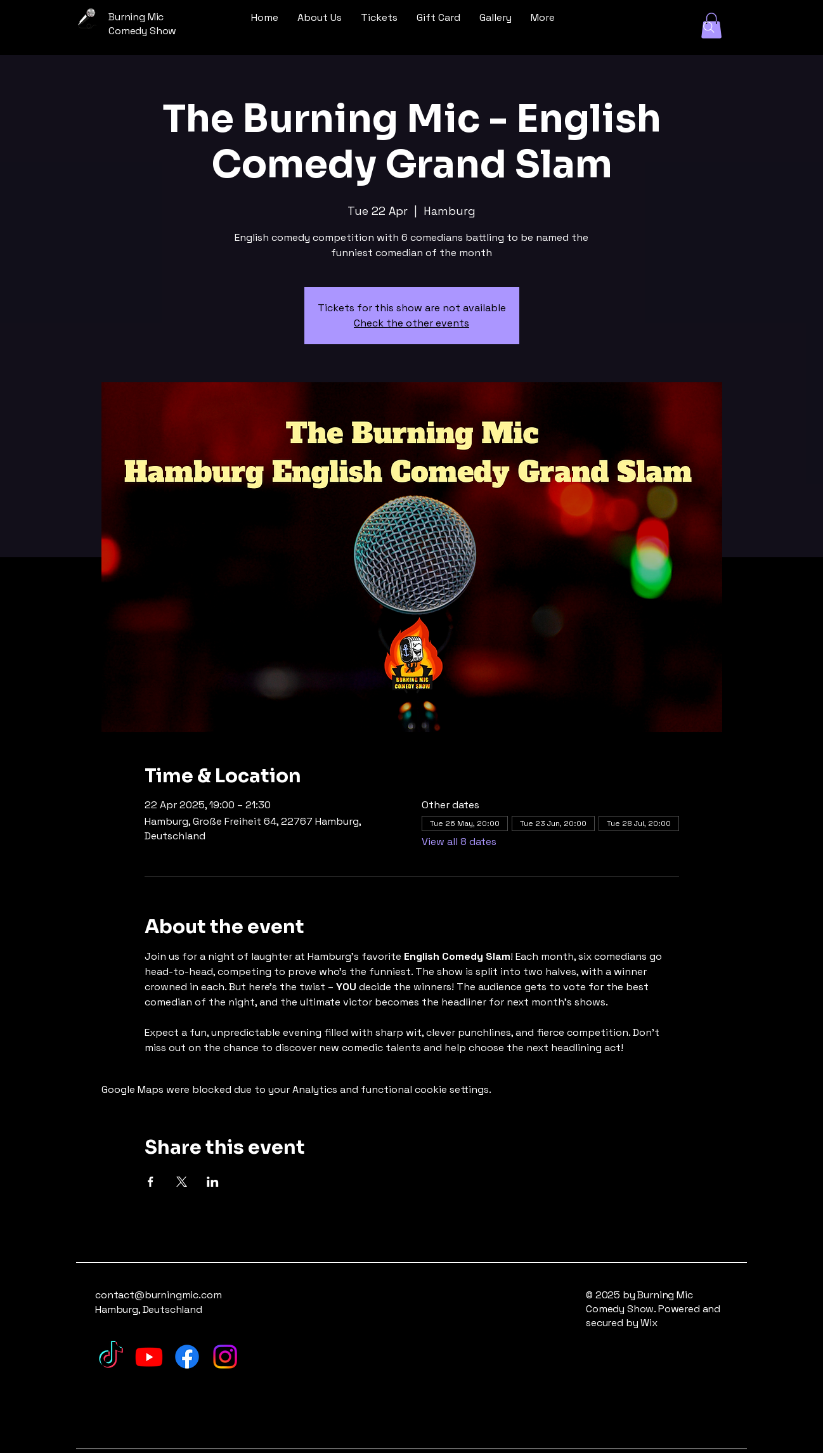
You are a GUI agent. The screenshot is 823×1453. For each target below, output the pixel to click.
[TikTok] (111, 1356)
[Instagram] (225, 1356)
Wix (649, 1322)
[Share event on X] (182, 1182)
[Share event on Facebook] (151, 1182)
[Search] (709, 27)
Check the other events (411, 323)
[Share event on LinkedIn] (213, 1182)
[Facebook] (187, 1356)
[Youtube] (149, 1356)
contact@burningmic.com (158, 1294)
